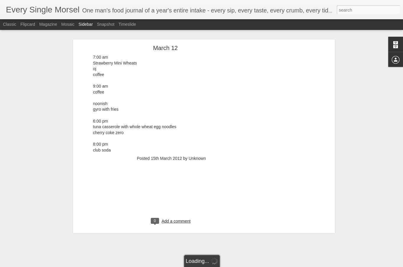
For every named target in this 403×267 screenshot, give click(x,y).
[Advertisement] (171, 144)
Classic (9, 24)
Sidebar (86, 24)
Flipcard (27, 24)
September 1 (24, 249)
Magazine (48, 24)
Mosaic (67, 24)
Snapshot (105, 24)
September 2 (24, 236)
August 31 (22, 262)
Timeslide (127, 24)
